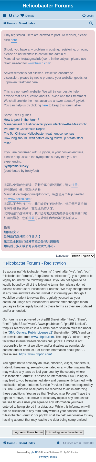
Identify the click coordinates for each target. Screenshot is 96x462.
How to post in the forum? (21, 120)
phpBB (35, 452)
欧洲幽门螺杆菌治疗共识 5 (22, 236)
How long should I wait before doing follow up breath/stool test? (43, 140)
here (14, 40)
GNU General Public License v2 (30, 332)
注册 (74, 185)
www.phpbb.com (42, 337)
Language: (62, 255)
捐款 (31, 218)
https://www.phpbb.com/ (35, 354)
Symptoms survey (16, 166)
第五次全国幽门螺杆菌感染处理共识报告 (31, 241)
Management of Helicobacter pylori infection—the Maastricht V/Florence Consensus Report (45, 127)
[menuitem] (13, 16)
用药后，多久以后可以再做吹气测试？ (30, 246)
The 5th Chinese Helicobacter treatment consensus (39, 133)
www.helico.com (39, 63)
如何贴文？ (11, 232)
